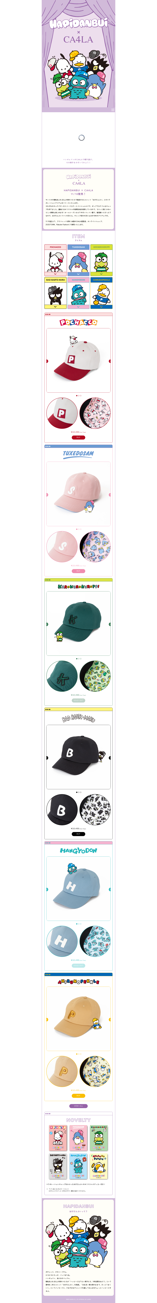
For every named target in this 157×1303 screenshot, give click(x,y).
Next (110, 361)
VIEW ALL (78, 1106)
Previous (47, 361)
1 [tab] (77, 397)
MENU (112, 109)
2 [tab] (79, 397)
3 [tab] (81, 397)
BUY (78, 437)
